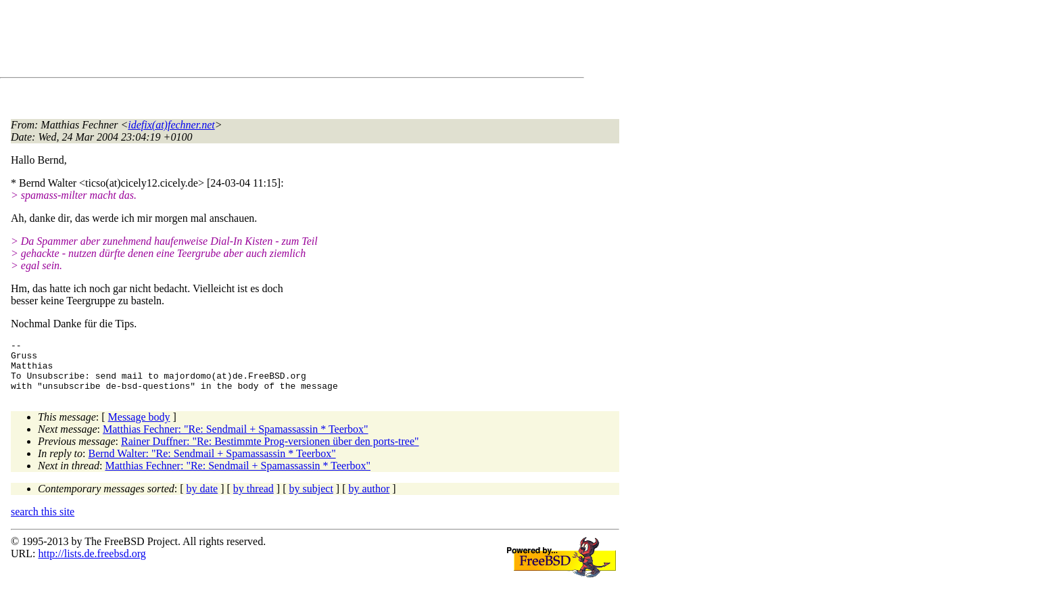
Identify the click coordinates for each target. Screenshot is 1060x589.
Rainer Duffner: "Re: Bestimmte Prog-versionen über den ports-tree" (270, 451)
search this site (42, 521)
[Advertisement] (257, 41)
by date (202, 498)
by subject (311, 498)
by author (368, 498)
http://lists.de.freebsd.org (91, 563)
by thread (253, 498)
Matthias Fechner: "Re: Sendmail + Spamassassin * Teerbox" (235, 439)
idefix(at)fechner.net (171, 125)
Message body (139, 427)
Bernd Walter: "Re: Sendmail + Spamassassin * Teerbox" (212, 463)
